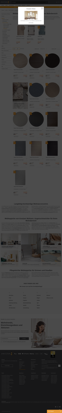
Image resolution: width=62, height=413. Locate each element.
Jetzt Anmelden (31, 22)
